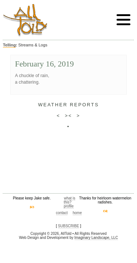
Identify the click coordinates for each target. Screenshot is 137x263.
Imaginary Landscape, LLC (96, 238)
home (77, 213)
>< (68, 115)
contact (62, 213)
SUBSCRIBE (68, 226)
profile (68, 206)
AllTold (25, 20)
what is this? (69, 200)
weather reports (68, 104)
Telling (9, 45)
